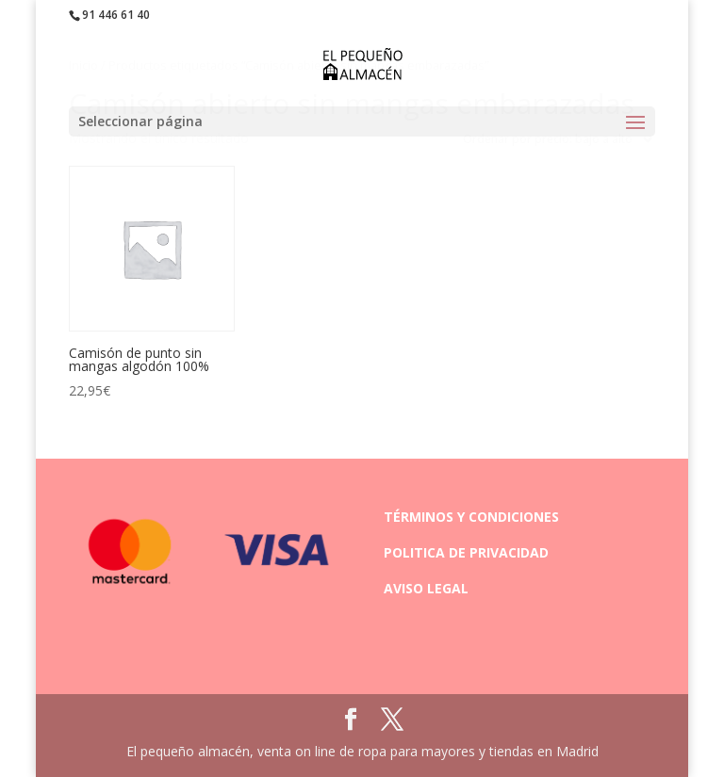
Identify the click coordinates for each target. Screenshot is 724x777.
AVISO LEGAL (426, 588)
